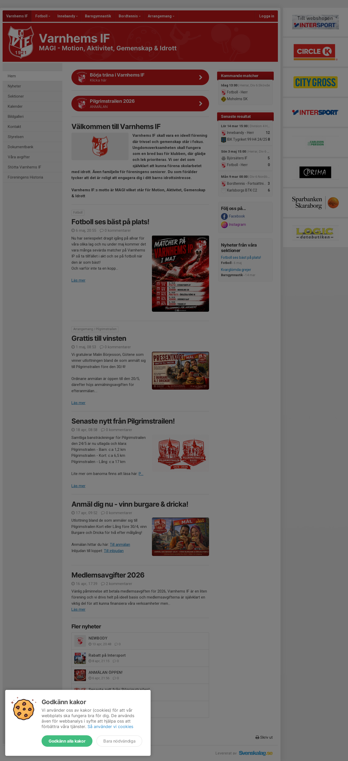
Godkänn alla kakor (67, 741)
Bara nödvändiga (119, 741)
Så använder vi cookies (110, 726)
